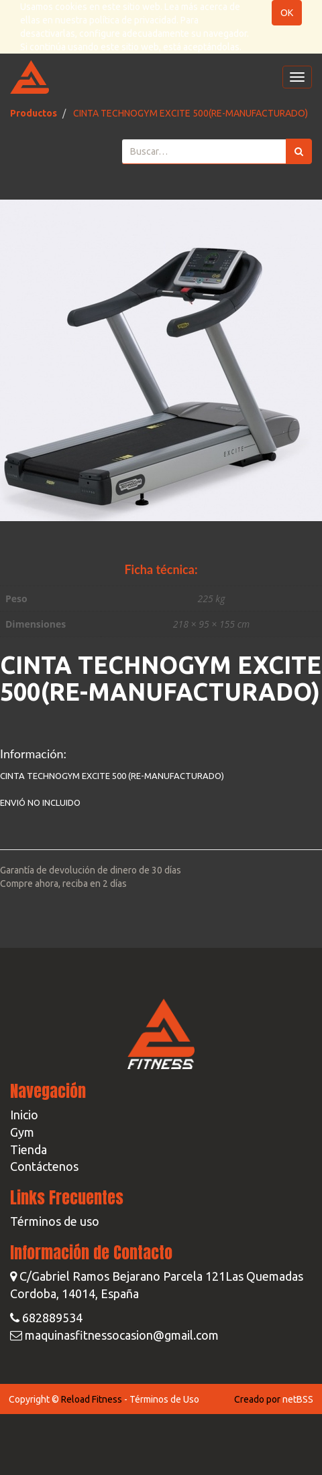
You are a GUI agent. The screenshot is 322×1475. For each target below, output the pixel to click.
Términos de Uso (164, 1399)
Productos (33, 113)
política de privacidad (132, 20)
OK (286, 12)
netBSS (297, 1399)
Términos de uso (54, 1221)
